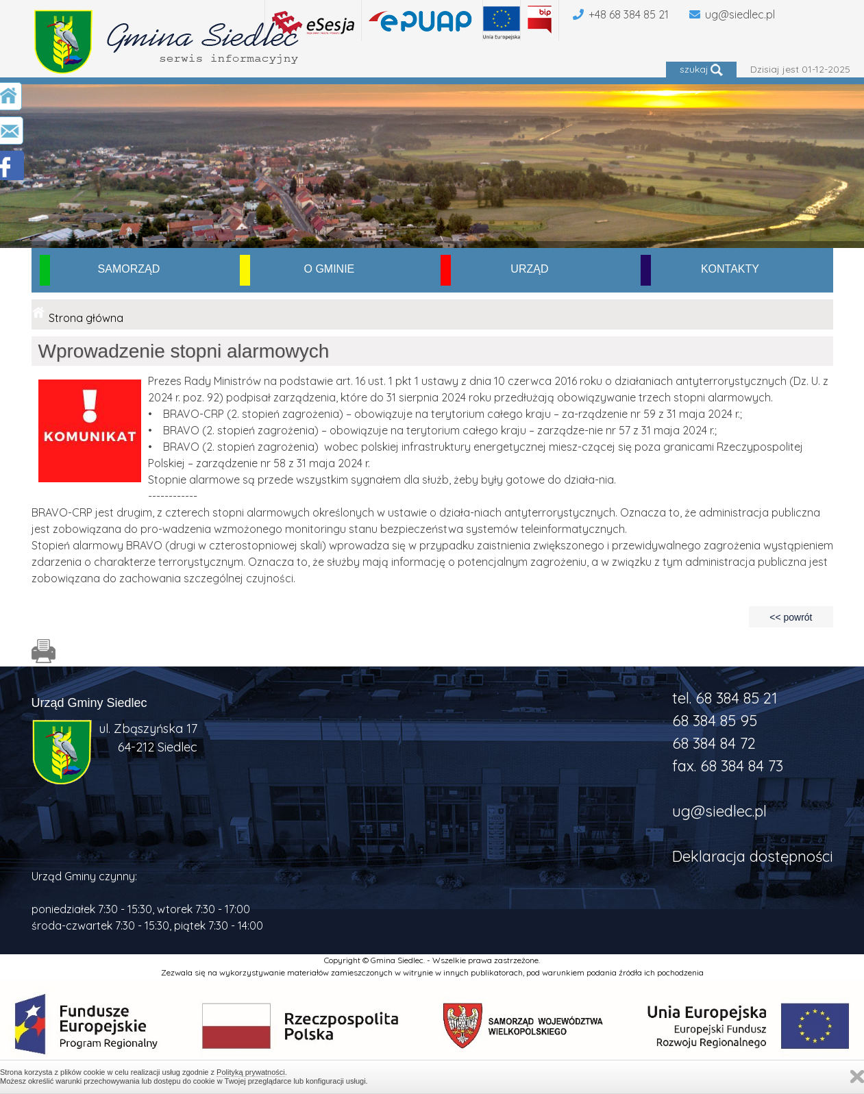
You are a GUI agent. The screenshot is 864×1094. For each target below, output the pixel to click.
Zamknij (857, 1076)
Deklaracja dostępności (752, 856)
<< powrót (790, 617)
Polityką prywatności (251, 1072)
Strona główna (86, 318)
